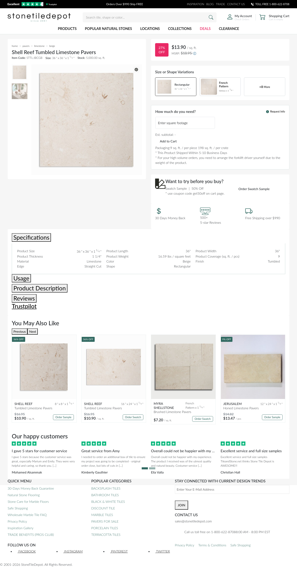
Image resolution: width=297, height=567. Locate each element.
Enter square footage (173, 123)
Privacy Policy (17, 521)
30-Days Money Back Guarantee (31, 488)
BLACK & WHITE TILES (108, 501)
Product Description (39, 288)
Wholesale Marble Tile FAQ (27, 515)
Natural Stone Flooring (24, 495)
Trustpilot (24, 306)
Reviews (24, 298)
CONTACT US (236, 4)
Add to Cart (168, 141)
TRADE (220, 4)
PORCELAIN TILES (104, 528)
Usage (21, 278)
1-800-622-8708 (279, 4)
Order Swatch (133, 417)
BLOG (210, 4)
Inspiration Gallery (20, 528)
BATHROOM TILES (105, 495)
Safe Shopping (18, 508)
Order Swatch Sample (254, 189)
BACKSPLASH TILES (105, 488)
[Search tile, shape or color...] (150, 17)
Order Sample (63, 417)
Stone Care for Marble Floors (28, 501)
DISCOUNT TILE (103, 508)
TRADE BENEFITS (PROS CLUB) (31, 534)
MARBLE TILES (102, 515)
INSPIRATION (195, 4)
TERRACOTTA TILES (105, 534)
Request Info (275, 111)
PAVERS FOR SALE (104, 521)
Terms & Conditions (212, 545)
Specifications (31, 237)
